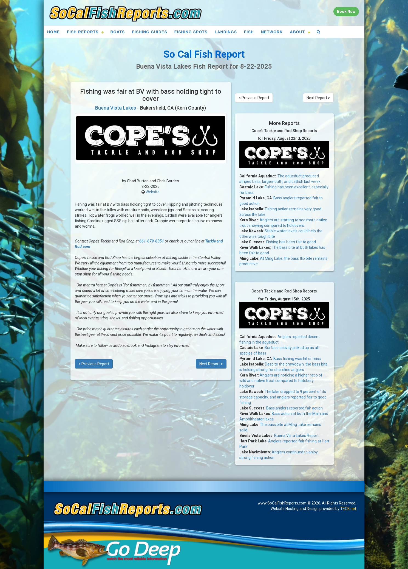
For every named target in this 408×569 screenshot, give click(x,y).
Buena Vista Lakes (115, 108)
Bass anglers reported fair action (294, 408)
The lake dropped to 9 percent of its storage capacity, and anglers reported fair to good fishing (283, 397)
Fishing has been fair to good (291, 242)
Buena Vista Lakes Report (296, 435)
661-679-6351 (151, 241)
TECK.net (348, 508)
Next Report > (211, 364)
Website (153, 192)
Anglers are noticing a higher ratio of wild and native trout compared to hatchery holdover (280, 380)
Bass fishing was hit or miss (297, 358)
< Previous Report (93, 364)
